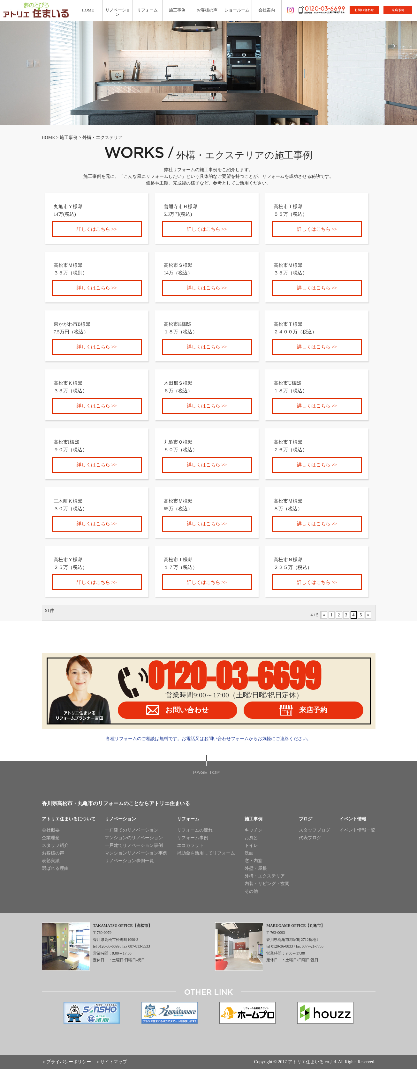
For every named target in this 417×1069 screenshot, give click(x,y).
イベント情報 (352, 819)
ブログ (305, 819)
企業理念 (51, 837)
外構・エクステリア (265, 876)
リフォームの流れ (195, 830)
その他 (251, 891)
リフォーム (188, 819)
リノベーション (120, 819)
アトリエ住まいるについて (68, 819)
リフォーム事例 (192, 837)
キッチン (253, 830)
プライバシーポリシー (68, 1061)
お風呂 (251, 837)
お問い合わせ (177, 710)
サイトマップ (113, 1061)
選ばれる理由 (55, 868)
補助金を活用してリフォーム (206, 853)
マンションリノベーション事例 (136, 853)
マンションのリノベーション (134, 837)
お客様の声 (53, 853)
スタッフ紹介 (55, 845)
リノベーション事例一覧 (129, 860)
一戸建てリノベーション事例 (134, 845)
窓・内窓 (253, 860)
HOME (48, 137)
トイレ (251, 845)
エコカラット (190, 845)
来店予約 (303, 710)
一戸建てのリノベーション (131, 830)
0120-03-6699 (234, 676)
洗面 (249, 853)
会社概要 (51, 830)
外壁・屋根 (256, 868)
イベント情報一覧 (357, 830)
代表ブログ (310, 837)
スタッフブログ (314, 830)
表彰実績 (51, 860)
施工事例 (69, 137)
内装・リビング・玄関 (267, 883)
